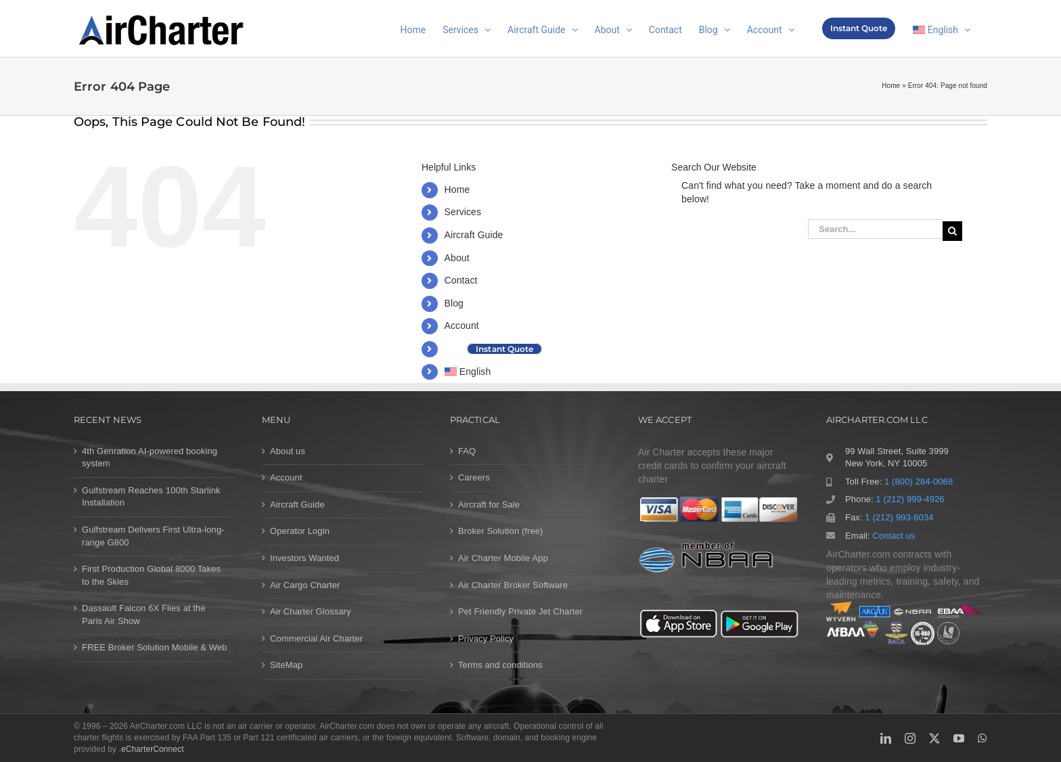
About (457, 257)
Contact (461, 280)
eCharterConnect (152, 749)
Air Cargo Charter (305, 585)
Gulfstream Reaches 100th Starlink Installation (151, 496)
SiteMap (286, 665)
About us (287, 451)
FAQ (467, 451)
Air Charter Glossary (310, 611)
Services (463, 211)
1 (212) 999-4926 (910, 499)
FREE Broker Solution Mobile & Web (154, 647)
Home (891, 85)
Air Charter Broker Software (513, 585)
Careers (474, 477)
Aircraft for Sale (489, 504)
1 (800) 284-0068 (918, 481)
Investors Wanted (304, 558)
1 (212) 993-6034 (899, 517)
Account (462, 325)
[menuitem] (941, 28)
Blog (454, 303)
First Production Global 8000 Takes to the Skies (151, 575)
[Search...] (875, 229)
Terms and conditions (500, 665)
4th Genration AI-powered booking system (149, 457)
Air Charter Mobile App (503, 558)
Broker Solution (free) (500, 531)
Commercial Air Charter (316, 638)
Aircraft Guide (474, 234)
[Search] (952, 231)
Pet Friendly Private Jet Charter (520, 611)
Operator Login (300, 531)
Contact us (893, 536)
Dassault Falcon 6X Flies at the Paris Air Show (144, 614)
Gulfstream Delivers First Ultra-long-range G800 (153, 535)
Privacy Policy (486, 638)
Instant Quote (504, 349)
